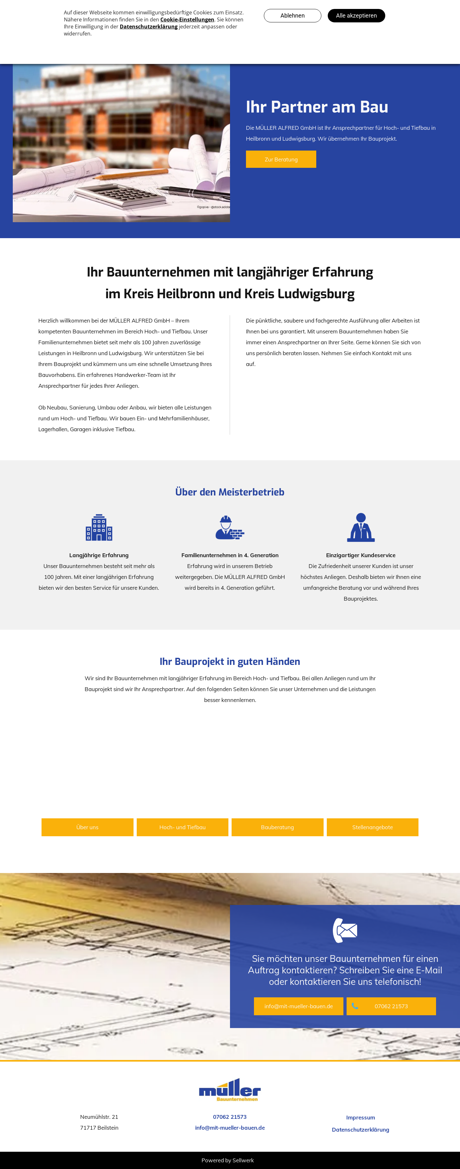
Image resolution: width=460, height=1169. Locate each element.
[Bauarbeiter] (183, 764)
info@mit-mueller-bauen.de (230, 1127)
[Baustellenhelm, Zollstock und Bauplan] (278, 764)
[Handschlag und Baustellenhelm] (88, 764)
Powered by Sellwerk (228, 1160)
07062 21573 (230, 1116)
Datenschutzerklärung (360, 1129)
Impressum (360, 1117)
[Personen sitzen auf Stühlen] (373, 764)
